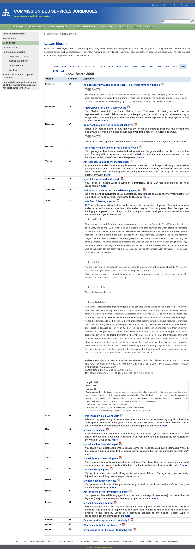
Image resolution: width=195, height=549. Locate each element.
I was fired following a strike (99, 201)
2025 (63, 66)
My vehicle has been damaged (100, 444)
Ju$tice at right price (19, 61)
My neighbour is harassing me (100, 458)
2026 (55, 66)
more (168, 101)
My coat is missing (94, 430)
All (62, 71)
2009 (182, 66)
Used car (13, 70)
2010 (174, 66)
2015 (142, 66)
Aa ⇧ (172, 5)
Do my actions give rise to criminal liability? (108, 125)
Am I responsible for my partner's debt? (105, 491)
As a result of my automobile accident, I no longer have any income (121, 85)
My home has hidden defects (100, 480)
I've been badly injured (96, 469)
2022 (87, 66)
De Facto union (16, 65)
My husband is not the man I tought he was (108, 530)
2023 (79, 66)
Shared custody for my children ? (102, 525)
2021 (95, 66)
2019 (111, 66)
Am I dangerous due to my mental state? (106, 162)
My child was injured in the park (101, 179)
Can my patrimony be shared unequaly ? (106, 520)
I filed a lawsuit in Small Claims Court (104, 107)
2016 (135, 66)
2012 (166, 66)
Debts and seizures (18, 56)
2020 (103, 66)
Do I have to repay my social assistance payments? (112, 190)
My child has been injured (98, 503)
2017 (127, 66)
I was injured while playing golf (101, 416)
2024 (71, 66)
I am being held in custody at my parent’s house (111, 147)
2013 (158, 66)
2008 (55, 71)
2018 (119, 66)
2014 (150, 66)
